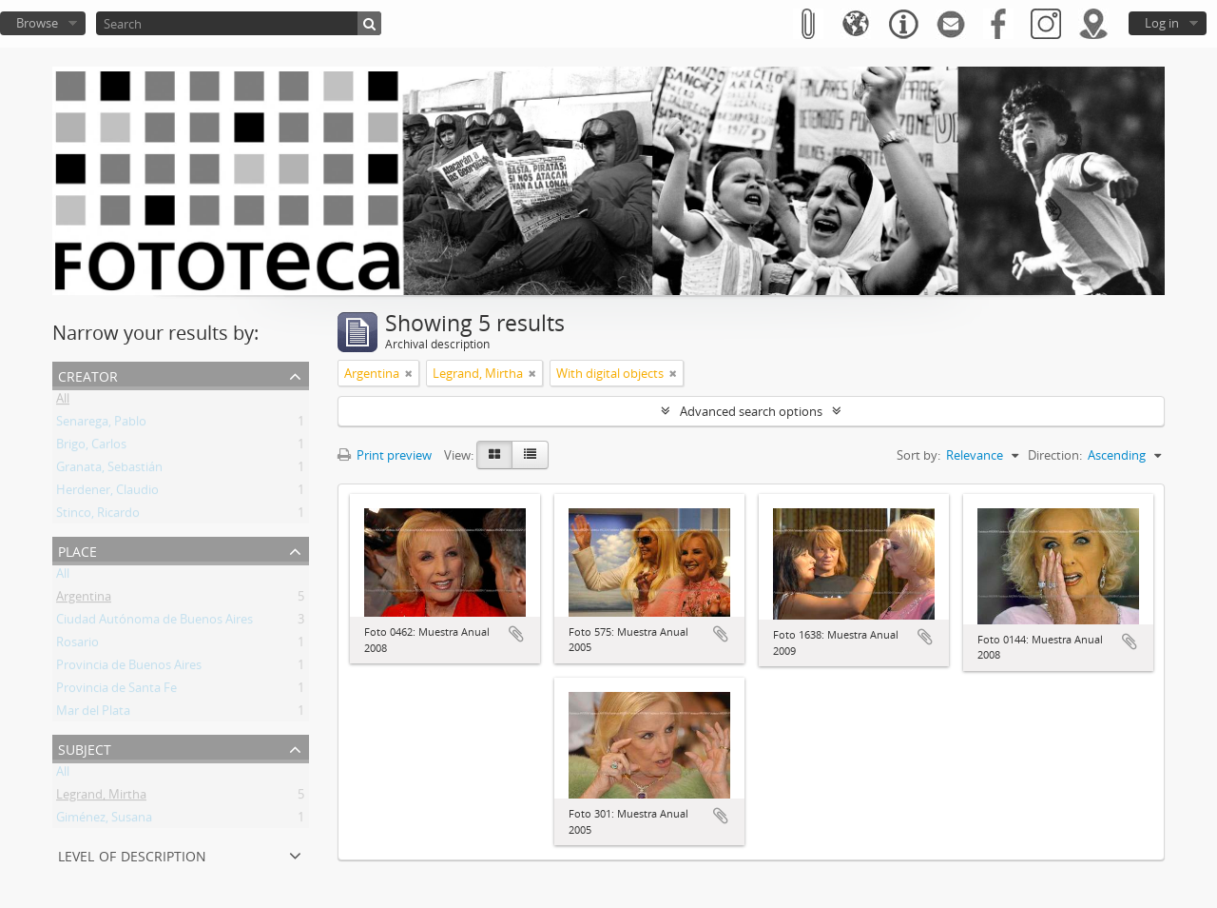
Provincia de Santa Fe (116, 691)
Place (77, 550)
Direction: (1055, 455)
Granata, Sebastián (109, 470)
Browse (37, 22)
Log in (1162, 22)
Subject (84, 747)
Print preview (385, 455)
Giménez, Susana (104, 820)
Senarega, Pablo (101, 424)
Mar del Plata (93, 713)
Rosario (77, 645)
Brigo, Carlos (91, 447)
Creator (88, 374)
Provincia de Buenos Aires (129, 668)
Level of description (132, 854)
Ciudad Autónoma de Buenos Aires (154, 622)
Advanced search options (751, 411)
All (62, 401)
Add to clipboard (516, 633)
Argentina (83, 599)
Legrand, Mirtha (101, 797)
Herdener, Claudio (107, 493)
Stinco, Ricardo (98, 515)
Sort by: (918, 455)
